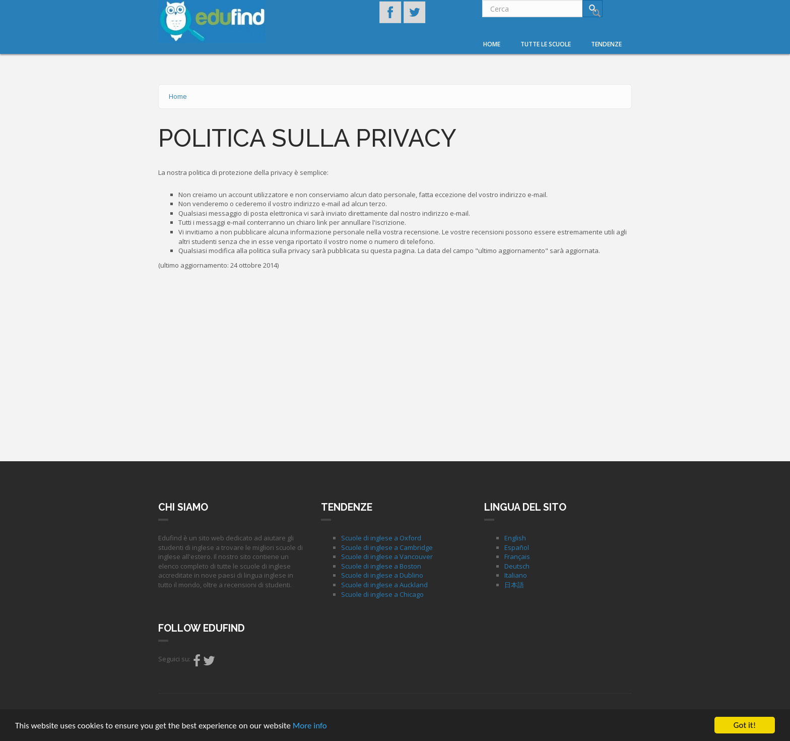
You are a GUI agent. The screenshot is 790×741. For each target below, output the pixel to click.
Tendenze (606, 44)
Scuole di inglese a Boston (381, 566)
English (515, 537)
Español (516, 547)
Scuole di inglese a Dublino (382, 575)
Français (517, 556)
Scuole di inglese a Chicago (382, 594)
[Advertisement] (395, 363)
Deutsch (517, 566)
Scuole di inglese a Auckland (384, 584)
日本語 (514, 584)
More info (310, 726)
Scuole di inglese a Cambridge (387, 547)
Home (491, 44)
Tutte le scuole (545, 44)
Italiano (515, 575)
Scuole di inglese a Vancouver (387, 556)
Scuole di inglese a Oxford (381, 537)
